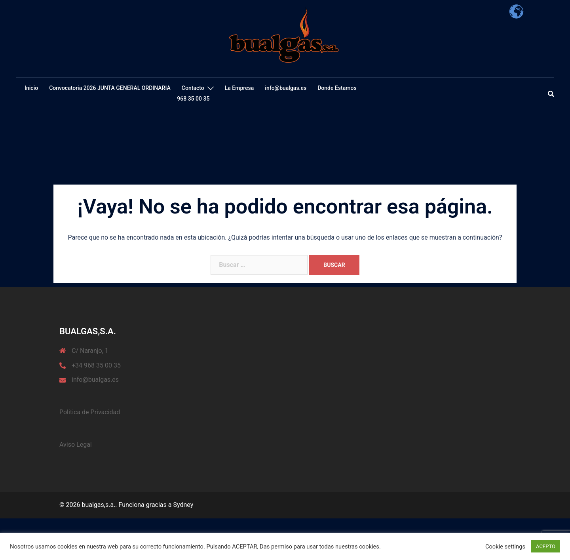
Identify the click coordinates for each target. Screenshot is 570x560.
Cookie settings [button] (505, 546)
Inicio (31, 88)
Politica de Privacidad (89, 412)
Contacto (193, 88)
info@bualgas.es (285, 88)
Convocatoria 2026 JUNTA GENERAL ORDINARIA (110, 88)
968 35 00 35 (193, 98)
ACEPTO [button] (545, 546)
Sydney (183, 505)
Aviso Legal (75, 444)
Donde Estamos (336, 88)
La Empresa (239, 88)
